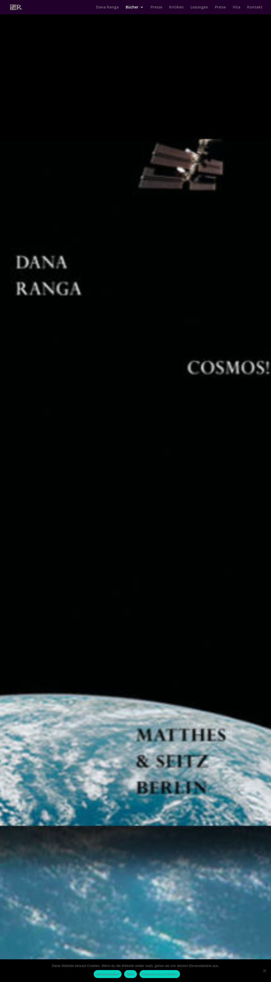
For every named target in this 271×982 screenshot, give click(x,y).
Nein (130, 974)
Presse (156, 7)
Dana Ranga (107, 7)
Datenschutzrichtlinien (159, 974)
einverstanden (107, 974)
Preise (220, 7)
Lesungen (199, 7)
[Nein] (264, 970)
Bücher (132, 7)
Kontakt (255, 7)
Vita (236, 7)
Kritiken (176, 7)
